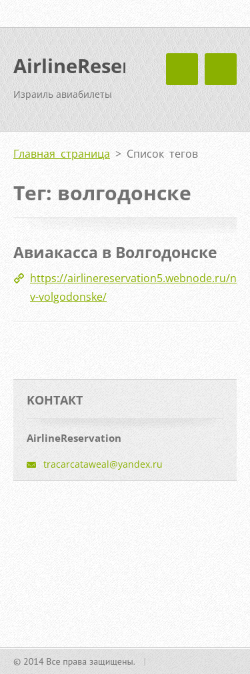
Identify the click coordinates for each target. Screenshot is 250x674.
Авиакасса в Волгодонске (115, 252)
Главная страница (61, 153)
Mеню (221, 69)
